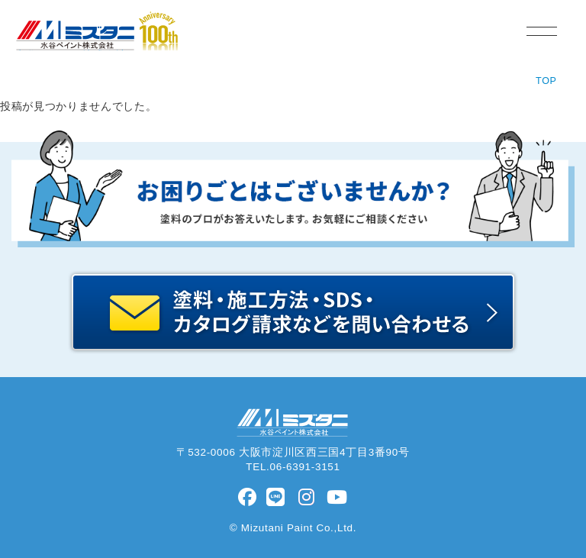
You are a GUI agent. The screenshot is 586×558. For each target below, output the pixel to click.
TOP (546, 81)
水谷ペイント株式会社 (293, 423)
